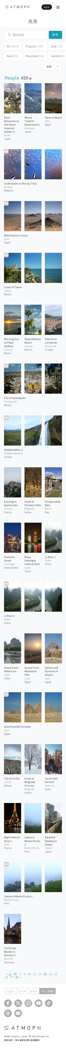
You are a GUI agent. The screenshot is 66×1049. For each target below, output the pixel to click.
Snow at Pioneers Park (32, 503)
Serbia (28, 512)
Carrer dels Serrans (51, 780)
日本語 (22, 991)
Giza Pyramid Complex (17, 726)
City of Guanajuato (15, 398)
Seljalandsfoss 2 (13, 449)
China (27, 571)
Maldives (8, 190)
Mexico (8, 294)
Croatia (49, 349)
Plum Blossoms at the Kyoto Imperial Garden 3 (11, 124)
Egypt (48, 124)
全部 (49, 66)
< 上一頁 (11, 974)
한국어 (33, 991)
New (12, 56)
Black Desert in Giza (16, 235)
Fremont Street (9, 558)
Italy (47, 512)
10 (29, 974)
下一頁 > (15, 977)
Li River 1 (50, 557)
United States (11, 567)
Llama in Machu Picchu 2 (32, 841)
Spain (48, 789)
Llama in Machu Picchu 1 (18, 896)
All (13, 46)
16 (6, 977)
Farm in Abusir (53, 117)
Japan (7, 139)
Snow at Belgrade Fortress (29, 782)
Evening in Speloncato (11, 503)
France (8, 512)
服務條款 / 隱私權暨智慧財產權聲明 (22, 1040)
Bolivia (7, 785)
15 (55, 974)
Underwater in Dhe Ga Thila (20, 183)
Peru (27, 851)
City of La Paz (12, 778)
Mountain (35, 56)
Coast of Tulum (13, 287)
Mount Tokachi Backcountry (31, 121)
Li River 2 (9, 616)
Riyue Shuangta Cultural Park (32, 560)
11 (34, 974)
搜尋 (55, 34)
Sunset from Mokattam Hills (31, 671)
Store (46, 7)
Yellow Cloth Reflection (11, 669)
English (10, 991)
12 (39, 974)
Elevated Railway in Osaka (51, 841)
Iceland (8, 457)
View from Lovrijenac (51, 340)
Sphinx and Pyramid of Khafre (51, 671)
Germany (9, 962)
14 (50, 974)
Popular (34, 46)
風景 (33, 21)
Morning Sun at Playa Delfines (11, 342)
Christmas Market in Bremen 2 (10, 951)
